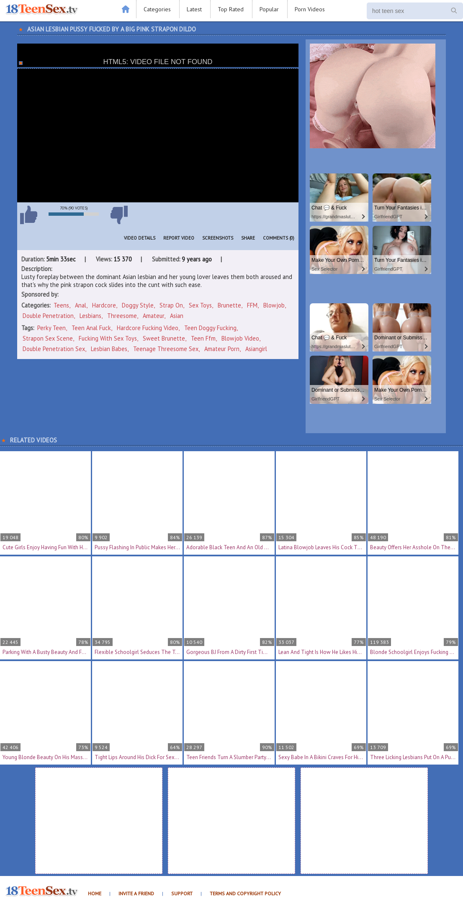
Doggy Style (138, 305)
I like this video (28, 215)
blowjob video (240, 338)
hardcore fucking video (147, 328)
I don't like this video (119, 215)
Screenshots (217, 238)
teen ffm (203, 338)
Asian (176, 316)
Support (182, 893)
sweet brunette (164, 338)
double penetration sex (54, 349)
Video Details (139, 238)
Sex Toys (200, 305)
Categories (157, 9)
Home (94, 893)
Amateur (153, 316)
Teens (61, 305)
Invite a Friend (136, 893)
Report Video (178, 238)
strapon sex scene (48, 338)
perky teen (51, 328)
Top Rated (231, 9)
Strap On (171, 305)
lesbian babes (109, 349)
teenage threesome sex (165, 349)
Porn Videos (310, 9)
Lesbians (90, 316)
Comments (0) (278, 238)
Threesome (122, 316)
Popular (269, 9)
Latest (194, 9)
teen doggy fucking (210, 328)
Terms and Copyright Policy (245, 893)
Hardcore (104, 305)
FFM (252, 305)
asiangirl (256, 349)
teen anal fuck (91, 328)
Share (248, 238)
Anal (80, 305)
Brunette (229, 305)
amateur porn (221, 349)
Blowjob (274, 305)
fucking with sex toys (108, 338)
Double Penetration (48, 316)
